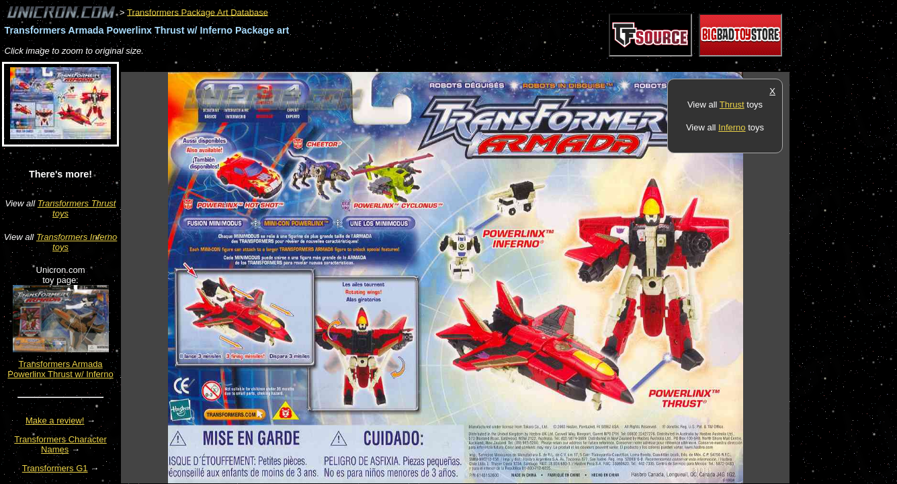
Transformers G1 (55, 468)
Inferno (731, 127)
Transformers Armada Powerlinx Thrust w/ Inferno (60, 369)
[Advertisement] (365, 65)
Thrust (732, 104)
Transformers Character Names (60, 444)
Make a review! (55, 420)
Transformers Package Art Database (197, 12)
